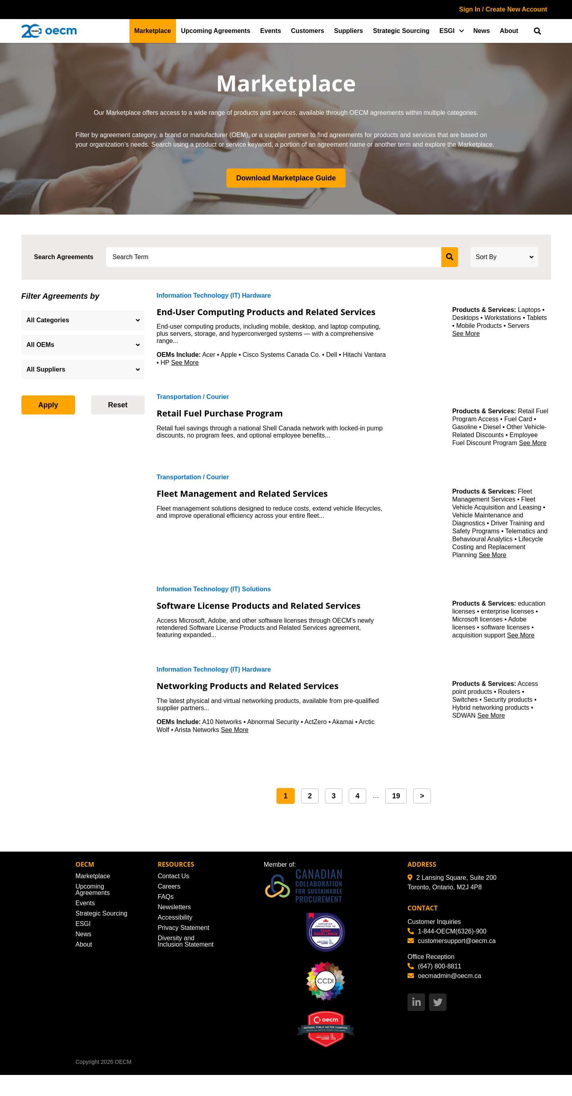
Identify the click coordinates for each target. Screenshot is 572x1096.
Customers (308, 30)
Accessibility (175, 938)
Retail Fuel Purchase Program (229, 423)
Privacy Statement (183, 948)
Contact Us (173, 897)
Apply (48, 405)
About (509, 30)
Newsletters (174, 928)
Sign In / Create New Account (503, 9)
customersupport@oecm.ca (452, 961)
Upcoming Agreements (216, 30)
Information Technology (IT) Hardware (214, 295)
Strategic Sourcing (401, 30)
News (481, 30)
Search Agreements (64, 257)
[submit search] (449, 257)
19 (396, 817)
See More (185, 373)
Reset (118, 405)
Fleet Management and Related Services (255, 504)
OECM (123, 1083)
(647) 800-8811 (434, 987)
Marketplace (152, 30)
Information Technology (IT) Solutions (214, 600)
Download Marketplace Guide (286, 178)
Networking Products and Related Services (262, 706)
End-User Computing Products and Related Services (262, 316)
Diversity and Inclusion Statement (186, 962)
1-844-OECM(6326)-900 (447, 952)
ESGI (446, 30)
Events (270, 30)
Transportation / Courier (193, 408)
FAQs (166, 917)
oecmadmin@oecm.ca (444, 996)
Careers (169, 907)
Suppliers (348, 30)
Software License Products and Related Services (253, 621)
